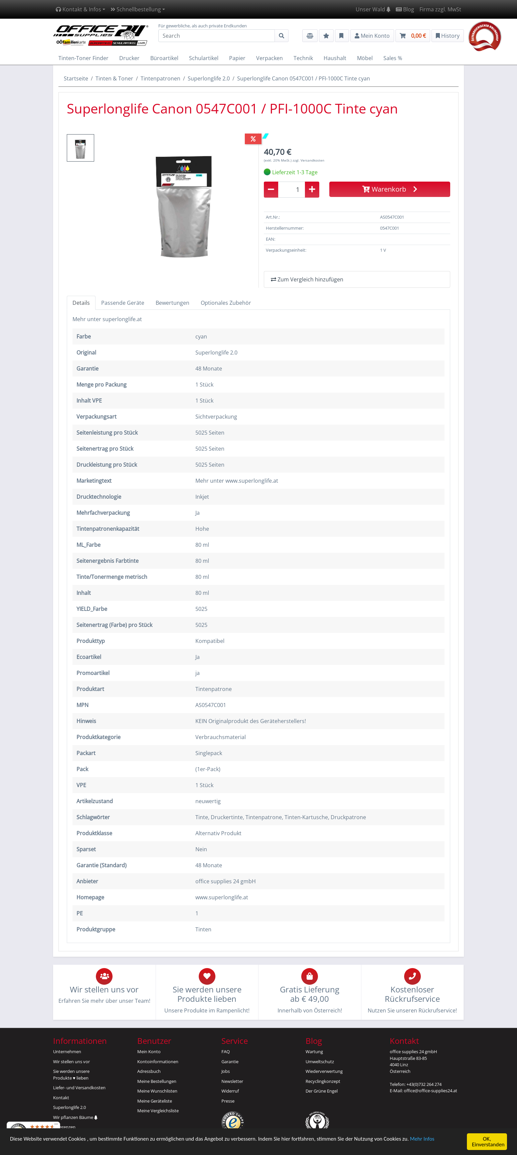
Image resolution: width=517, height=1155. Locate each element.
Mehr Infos (435, 1139)
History (448, 35)
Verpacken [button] (269, 58)
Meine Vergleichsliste (158, 1111)
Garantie (229, 1062)
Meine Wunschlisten (157, 1091)
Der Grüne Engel (322, 1091)
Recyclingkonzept (323, 1081)
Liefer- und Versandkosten (79, 1088)
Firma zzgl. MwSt (440, 9)
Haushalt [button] (335, 58)
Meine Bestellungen (156, 1081)
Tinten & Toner (114, 78)
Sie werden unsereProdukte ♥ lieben (71, 1074)
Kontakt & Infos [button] (78, 9)
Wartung (314, 1052)
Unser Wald (373, 9)
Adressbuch (149, 1071)
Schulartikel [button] (203, 58)
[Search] (216, 35)
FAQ (225, 1052)
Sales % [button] (392, 58)
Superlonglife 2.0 (209, 78)
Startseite (76, 78)
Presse (227, 1101)
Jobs (225, 1071)
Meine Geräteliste (154, 1101)
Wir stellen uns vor (71, 1062)
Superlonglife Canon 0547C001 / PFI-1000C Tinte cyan (303, 78)
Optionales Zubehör (226, 302)
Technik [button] (303, 58)
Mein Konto (149, 1052)
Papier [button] (237, 58)
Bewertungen (172, 302)
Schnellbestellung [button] (136, 9)
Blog (405, 9)
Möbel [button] (365, 58)
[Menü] (56, 1126)
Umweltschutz (320, 1062)
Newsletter (232, 1081)
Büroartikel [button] (164, 58)
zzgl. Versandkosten (308, 160)
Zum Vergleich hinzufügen (307, 279)
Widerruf (230, 1091)
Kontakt (61, 1098)
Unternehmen (67, 1052)
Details (81, 302)
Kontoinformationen (157, 1062)
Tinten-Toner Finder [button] (83, 58)
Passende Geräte (122, 302)
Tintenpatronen (160, 78)
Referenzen (64, 1127)
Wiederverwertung (324, 1071)
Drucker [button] (129, 58)
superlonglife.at (122, 319)
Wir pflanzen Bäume (75, 1117)
